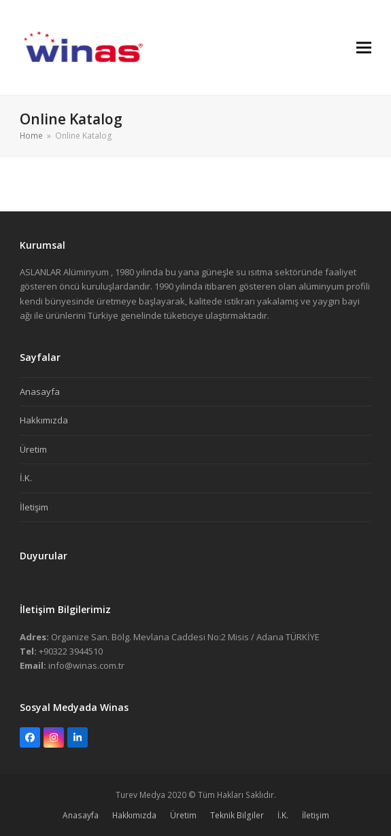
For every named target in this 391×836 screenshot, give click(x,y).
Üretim (33, 449)
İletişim (34, 507)
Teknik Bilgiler (237, 815)
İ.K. (26, 478)
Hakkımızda (44, 420)
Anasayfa (40, 391)
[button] (363, 47)
